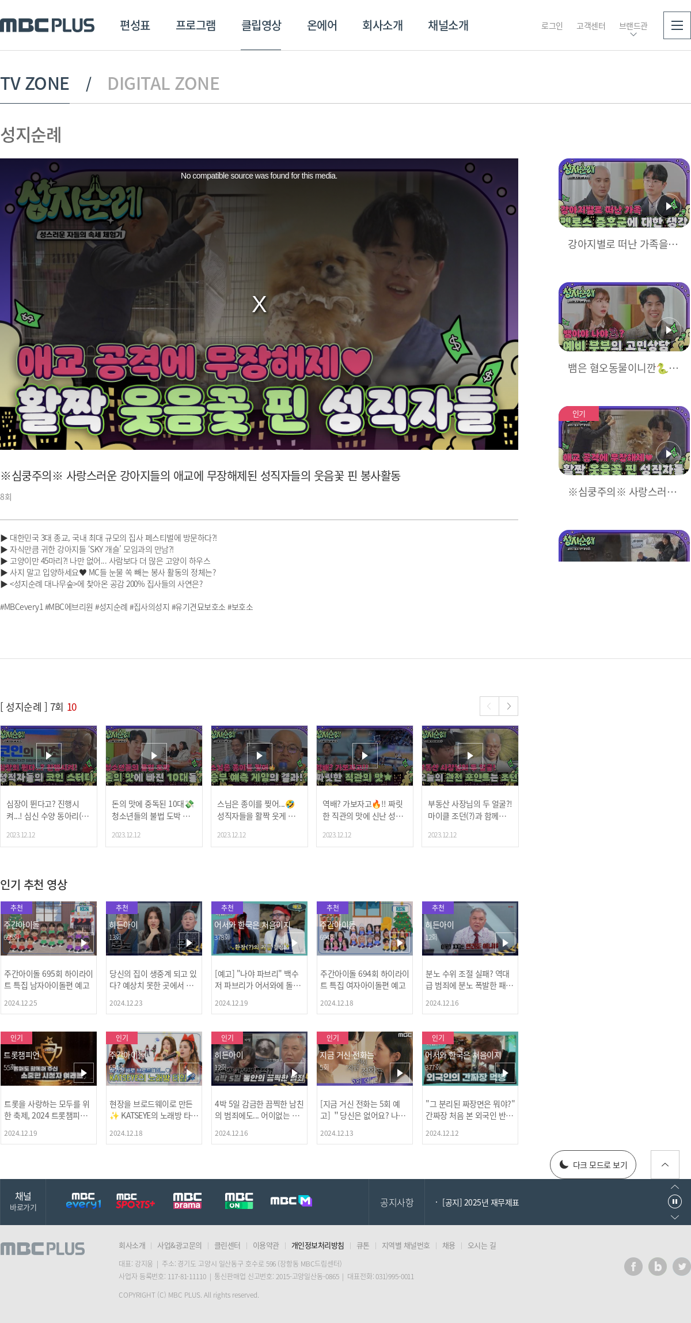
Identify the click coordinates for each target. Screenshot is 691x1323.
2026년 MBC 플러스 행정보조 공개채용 (506, 1202)
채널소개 (448, 25)
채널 (23, 1200)
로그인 (552, 25)
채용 (448, 1244)
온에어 (322, 25)
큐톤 (363, 1244)
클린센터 (227, 1244)
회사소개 (382, 25)
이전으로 (675, 1187)
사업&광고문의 (179, 1244)
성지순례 (30, 134)
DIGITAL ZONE (163, 83)
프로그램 (196, 25)
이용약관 (266, 1244)
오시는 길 (482, 1244)
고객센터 (590, 25)
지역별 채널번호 (406, 1244)
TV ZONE (35, 83)
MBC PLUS (47, 25)
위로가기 (665, 1164)
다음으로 (675, 1217)
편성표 (135, 25)
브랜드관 (633, 25)
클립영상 (261, 25)
